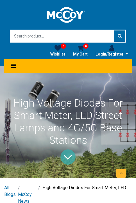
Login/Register (112, 50)
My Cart (81, 50)
